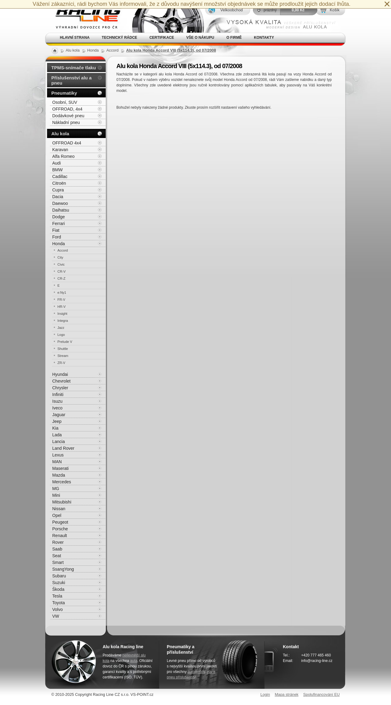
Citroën (59, 183)
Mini (56, 495)
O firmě (234, 37)
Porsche (60, 528)
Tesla (57, 596)
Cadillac (60, 176)
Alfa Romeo (63, 156)
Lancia (58, 441)
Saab (57, 549)
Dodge (58, 216)
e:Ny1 (61, 292)
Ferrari (58, 223)
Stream (62, 356)
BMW (57, 169)
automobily (196, 672)
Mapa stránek (286, 694)
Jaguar (58, 414)
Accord (62, 250)
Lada (57, 434)
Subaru (59, 575)
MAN (57, 461)
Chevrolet (61, 381)
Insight (62, 313)
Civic (61, 264)
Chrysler (60, 387)
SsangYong (63, 569)
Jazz (60, 327)
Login (265, 694)
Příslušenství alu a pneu (71, 80)
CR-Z (61, 278)
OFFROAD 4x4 (66, 142)
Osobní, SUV (64, 102)
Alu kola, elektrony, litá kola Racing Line (84, 16)
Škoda (58, 589)
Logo (61, 334)
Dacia (57, 196)
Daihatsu (60, 210)
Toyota (58, 602)
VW (55, 616)
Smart (58, 562)
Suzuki (58, 582)
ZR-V (61, 363)
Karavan (60, 149)
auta (133, 661)
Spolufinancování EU (321, 694)
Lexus (58, 454)
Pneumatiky (64, 93)
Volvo (57, 609)
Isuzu (57, 401)
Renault (59, 535)
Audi (56, 163)
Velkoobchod (231, 10)
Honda (58, 243)
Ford (56, 236)
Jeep (56, 421)
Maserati (60, 468)
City (60, 257)
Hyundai (60, 374)
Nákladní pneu (66, 122)
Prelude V (64, 341)
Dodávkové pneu (68, 115)
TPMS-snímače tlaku (73, 67)
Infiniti (58, 394)
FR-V (61, 299)
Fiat (55, 230)
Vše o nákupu (200, 37)
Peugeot (60, 522)
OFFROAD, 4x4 (67, 109)
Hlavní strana (75, 37)
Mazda (58, 475)
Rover (58, 542)
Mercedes (61, 481)
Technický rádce (119, 37)
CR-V (61, 271)
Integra (62, 320)
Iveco (57, 407)
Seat (56, 555)
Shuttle (62, 349)
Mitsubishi (61, 502)
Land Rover (63, 448)
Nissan (58, 508)
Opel (56, 515)
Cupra (58, 189)
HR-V (61, 306)
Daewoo (60, 203)
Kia (55, 428)
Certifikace (161, 37)
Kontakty (264, 37)
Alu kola (60, 133)
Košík (334, 10)
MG (55, 488)
